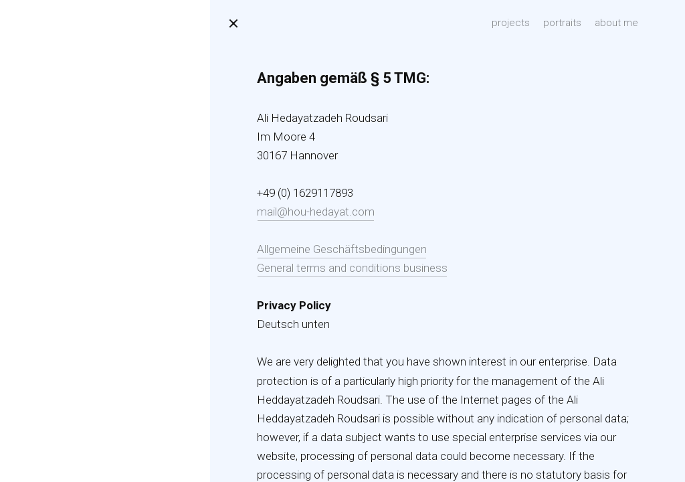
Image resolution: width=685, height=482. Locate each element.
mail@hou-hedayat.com (316, 211)
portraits (562, 23)
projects (511, 23)
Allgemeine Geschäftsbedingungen (342, 249)
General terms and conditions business (352, 267)
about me (616, 23)
